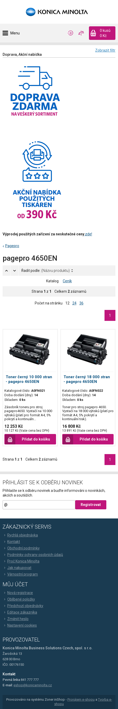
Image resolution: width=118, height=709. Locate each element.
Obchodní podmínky (21, 548)
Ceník (67, 281)
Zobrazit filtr (105, 50)
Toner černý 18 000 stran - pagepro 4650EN (87, 379)
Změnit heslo (16, 619)
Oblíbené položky (19, 599)
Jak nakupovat (17, 568)
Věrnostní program (20, 574)
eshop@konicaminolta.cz (32, 685)
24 (74, 303)
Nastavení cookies (20, 625)
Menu (15, 33)
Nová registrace (18, 593)
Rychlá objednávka (20, 535)
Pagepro (12, 246)
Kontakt (11, 542)
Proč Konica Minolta (21, 561)
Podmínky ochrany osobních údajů (33, 555)
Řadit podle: (45, 270)
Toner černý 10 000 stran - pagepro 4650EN (29, 379)
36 (81, 303)
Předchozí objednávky (23, 606)
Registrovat (91, 505)
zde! (88, 234)
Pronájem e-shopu (81, 699)
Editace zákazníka (20, 612)
